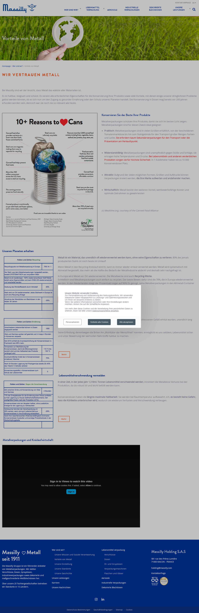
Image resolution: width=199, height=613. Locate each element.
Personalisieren (72, 322)
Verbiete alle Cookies (99, 322)
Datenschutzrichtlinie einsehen (105, 311)
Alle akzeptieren (126, 322)
